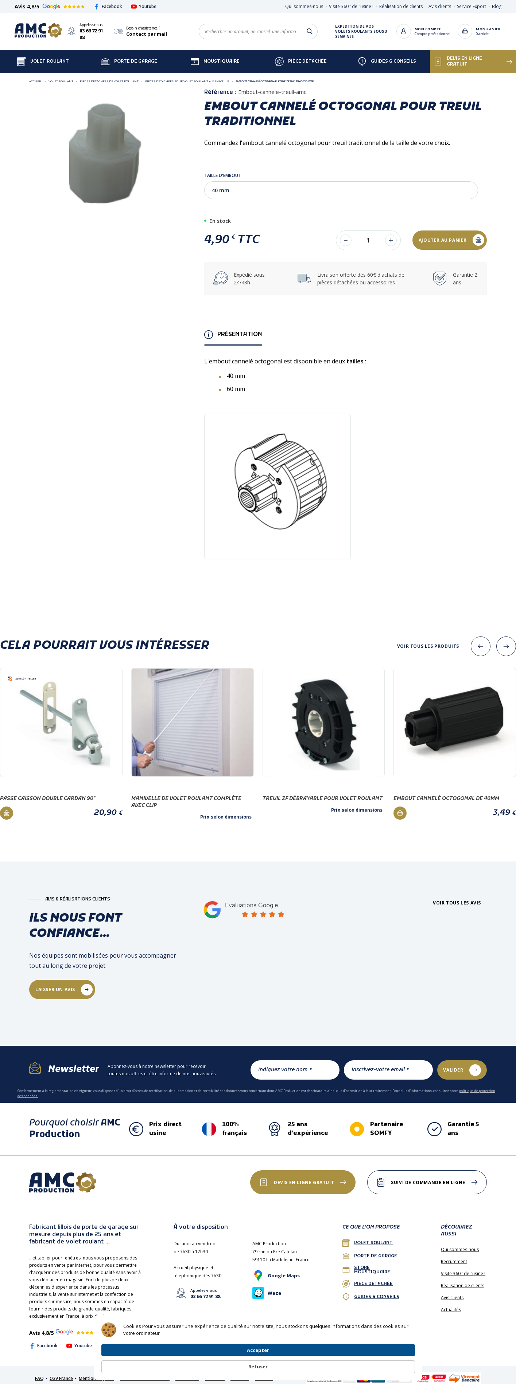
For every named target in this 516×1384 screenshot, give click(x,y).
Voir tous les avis (457, 896)
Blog (496, 6)
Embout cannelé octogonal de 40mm (446, 792)
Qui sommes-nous (304, 6)
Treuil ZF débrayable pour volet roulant (323, 792)
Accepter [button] (355, 1362)
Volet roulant (61, 74)
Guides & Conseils (387, 55)
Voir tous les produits (428, 640)
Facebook (108, 6)
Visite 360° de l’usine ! (351, 6)
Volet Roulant (43, 55)
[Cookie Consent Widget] (258, 1362)
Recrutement (454, 1255)
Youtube (143, 6)
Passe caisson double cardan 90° (48, 792)
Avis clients (439, 6)
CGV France (61, 1372)
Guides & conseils (370, 1290)
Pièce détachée (301, 55)
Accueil (35, 74)
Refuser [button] (397, 1363)
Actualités (451, 1303)
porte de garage (369, 1249)
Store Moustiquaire (366, 1263)
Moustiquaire (215, 55)
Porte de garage (129, 55)
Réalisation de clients (401, 6)
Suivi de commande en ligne (425, 1176)
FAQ (39, 1372)
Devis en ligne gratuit (458, 55)
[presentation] (480, 640)
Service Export (471, 6)
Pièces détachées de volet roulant (109, 74)
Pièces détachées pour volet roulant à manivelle (187, 74)
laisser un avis (58, 983)
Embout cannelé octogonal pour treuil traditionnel (275, 74)
